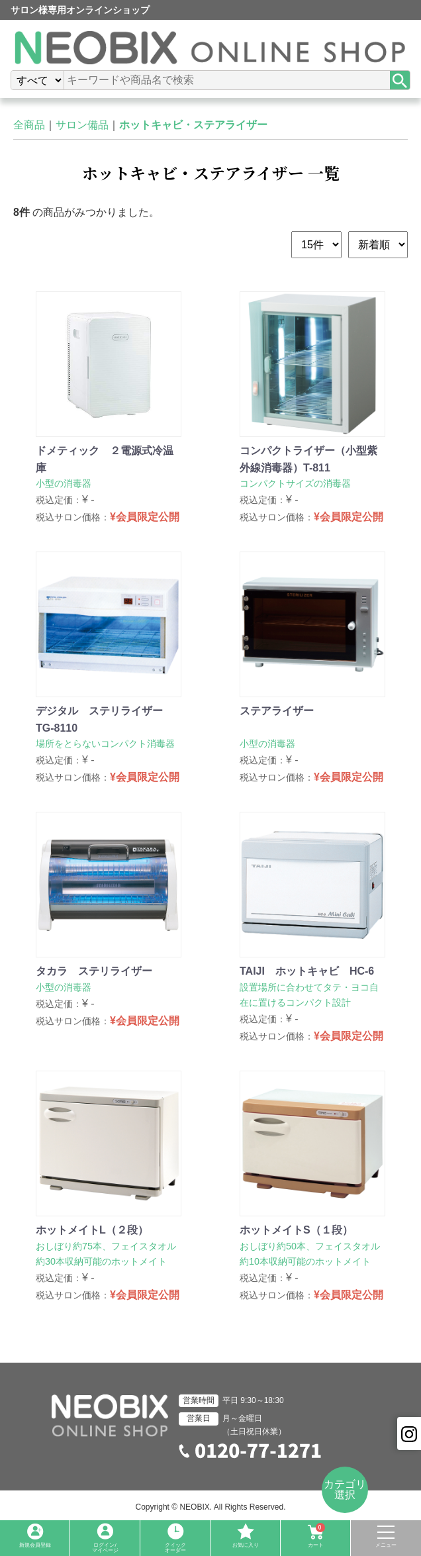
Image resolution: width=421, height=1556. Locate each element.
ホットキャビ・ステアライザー (193, 124)
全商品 (29, 124)
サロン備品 (82, 124)
